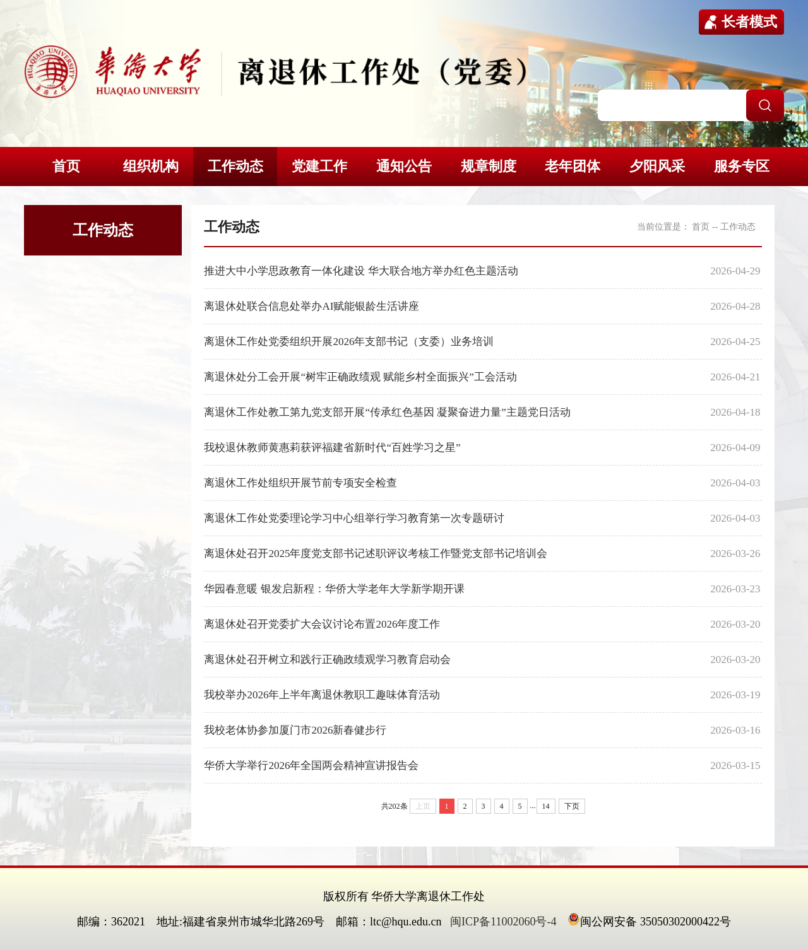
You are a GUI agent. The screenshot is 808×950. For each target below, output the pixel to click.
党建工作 (319, 166)
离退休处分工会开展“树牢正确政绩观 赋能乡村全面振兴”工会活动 (360, 377)
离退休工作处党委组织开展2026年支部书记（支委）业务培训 (349, 342)
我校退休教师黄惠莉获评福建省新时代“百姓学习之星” (332, 448)
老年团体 (572, 166)
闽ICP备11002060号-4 (503, 921)
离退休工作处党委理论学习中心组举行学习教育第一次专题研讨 (354, 518)
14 (546, 806)
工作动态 (235, 166)
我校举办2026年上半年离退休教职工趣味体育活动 (322, 695)
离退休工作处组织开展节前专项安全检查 (300, 483)
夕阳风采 (657, 166)
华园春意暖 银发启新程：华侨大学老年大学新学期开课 (334, 589)
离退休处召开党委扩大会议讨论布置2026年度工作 (322, 624)
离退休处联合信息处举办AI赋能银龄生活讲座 (311, 306)
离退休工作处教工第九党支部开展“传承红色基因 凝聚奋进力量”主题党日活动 (387, 412)
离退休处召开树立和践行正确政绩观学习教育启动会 (327, 660)
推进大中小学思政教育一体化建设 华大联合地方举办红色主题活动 (361, 271)
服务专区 (741, 166)
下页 (571, 806)
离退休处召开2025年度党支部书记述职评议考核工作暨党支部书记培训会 (375, 554)
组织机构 (151, 166)
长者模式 (749, 22)
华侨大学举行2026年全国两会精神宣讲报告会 (311, 765)
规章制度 (488, 166)
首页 (66, 166)
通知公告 (404, 166)
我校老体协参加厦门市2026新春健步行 (295, 730)
